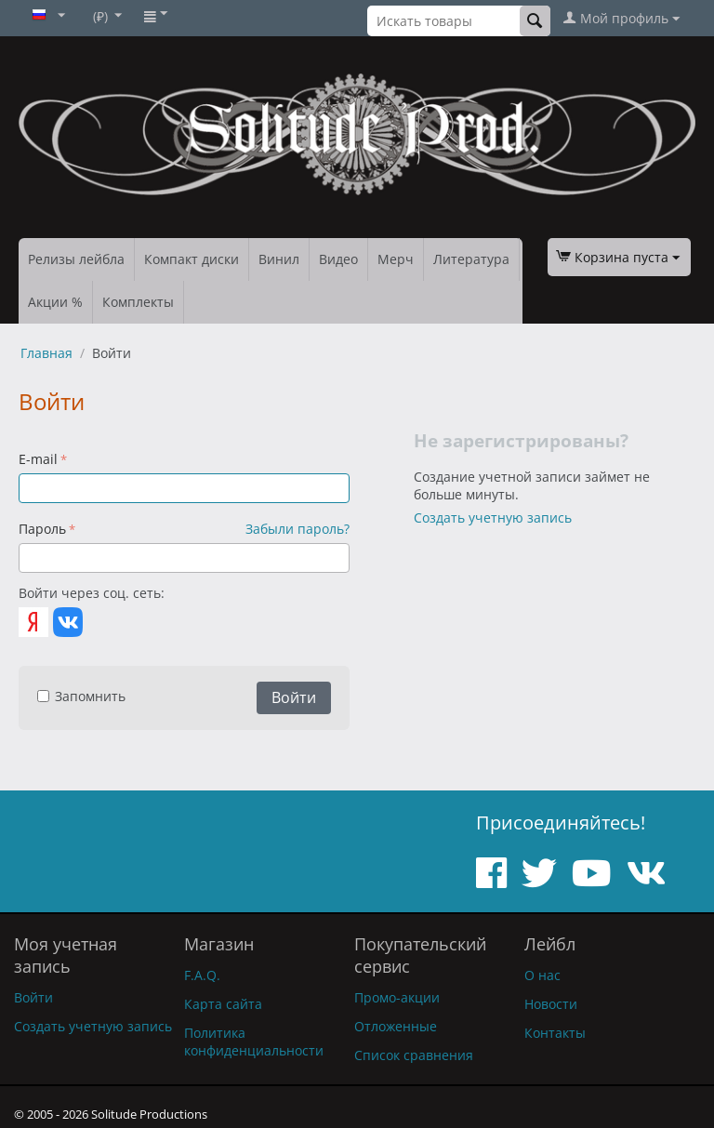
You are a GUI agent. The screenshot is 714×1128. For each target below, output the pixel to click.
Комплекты (138, 302)
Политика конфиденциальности (254, 1041)
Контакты (555, 1033)
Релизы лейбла (76, 259)
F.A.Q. (202, 975)
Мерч (395, 259)
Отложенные (395, 1026)
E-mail (38, 459)
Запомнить (81, 696)
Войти (293, 697)
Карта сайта (223, 1004)
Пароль (42, 528)
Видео (338, 259)
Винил (278, 259)
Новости (550, 1004)
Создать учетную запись (493, 517)
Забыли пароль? (297, 528)
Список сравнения (413, 1055)
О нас (542, 975)
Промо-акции (397, 997)
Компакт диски (191, 259)
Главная (46, 353)
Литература (471, 259)
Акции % (55, 302)
